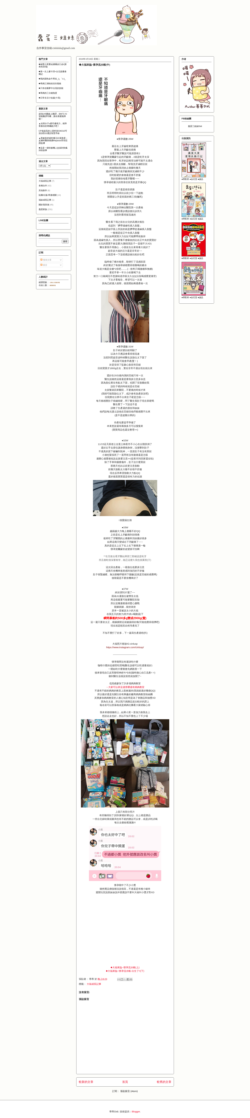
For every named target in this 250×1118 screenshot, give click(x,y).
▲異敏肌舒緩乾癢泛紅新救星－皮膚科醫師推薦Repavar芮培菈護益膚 (53, 140)
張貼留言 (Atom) (129, 1091)
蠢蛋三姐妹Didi (195, 126)
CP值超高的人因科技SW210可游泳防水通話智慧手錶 (53, 132)
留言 (43, 265)
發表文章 (45, 260)
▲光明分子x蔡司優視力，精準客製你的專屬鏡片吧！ (53, 124)
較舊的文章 (164, 1081)
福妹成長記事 (45, 200)
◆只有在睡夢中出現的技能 (51, 88)
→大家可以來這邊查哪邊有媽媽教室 (125, 687)
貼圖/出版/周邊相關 (48, 195)
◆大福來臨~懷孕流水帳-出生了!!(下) (125, 971)
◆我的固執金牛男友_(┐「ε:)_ (52, 79)
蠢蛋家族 (43, 209)
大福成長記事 (94, 984)
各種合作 (43, 185)
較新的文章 (86, 1081)
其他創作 (43, 190)
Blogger (136, 1111)
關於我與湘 (44, 204)
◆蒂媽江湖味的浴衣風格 (50, 83)
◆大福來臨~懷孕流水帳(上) (125, 967)
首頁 (125, 1081)
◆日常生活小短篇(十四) (50, 98)
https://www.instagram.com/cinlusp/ (125, 647)
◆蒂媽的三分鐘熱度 (48, 93)
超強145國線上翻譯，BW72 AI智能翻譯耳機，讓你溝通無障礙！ (53, 116)
